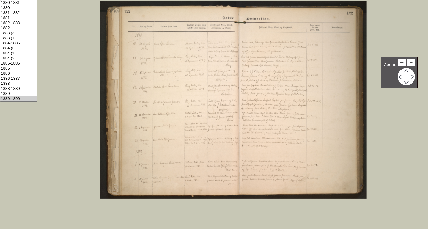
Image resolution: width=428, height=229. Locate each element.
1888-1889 (18, 88)
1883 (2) (18, 33)
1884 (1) (18, 53)
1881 (18, 18)
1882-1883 (18, 23)
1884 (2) (18, 48)
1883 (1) (18, 38)
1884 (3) (18, 58)
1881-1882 (18, 12)
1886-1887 (18, 78)
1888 (18, 83)
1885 (18, 68)
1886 (18, 73)
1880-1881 (18, 2)
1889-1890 (18, 98)
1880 (18, 7)
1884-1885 (18, 43)
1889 (18, 93)
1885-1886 (18, 63)
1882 (18, 28)
